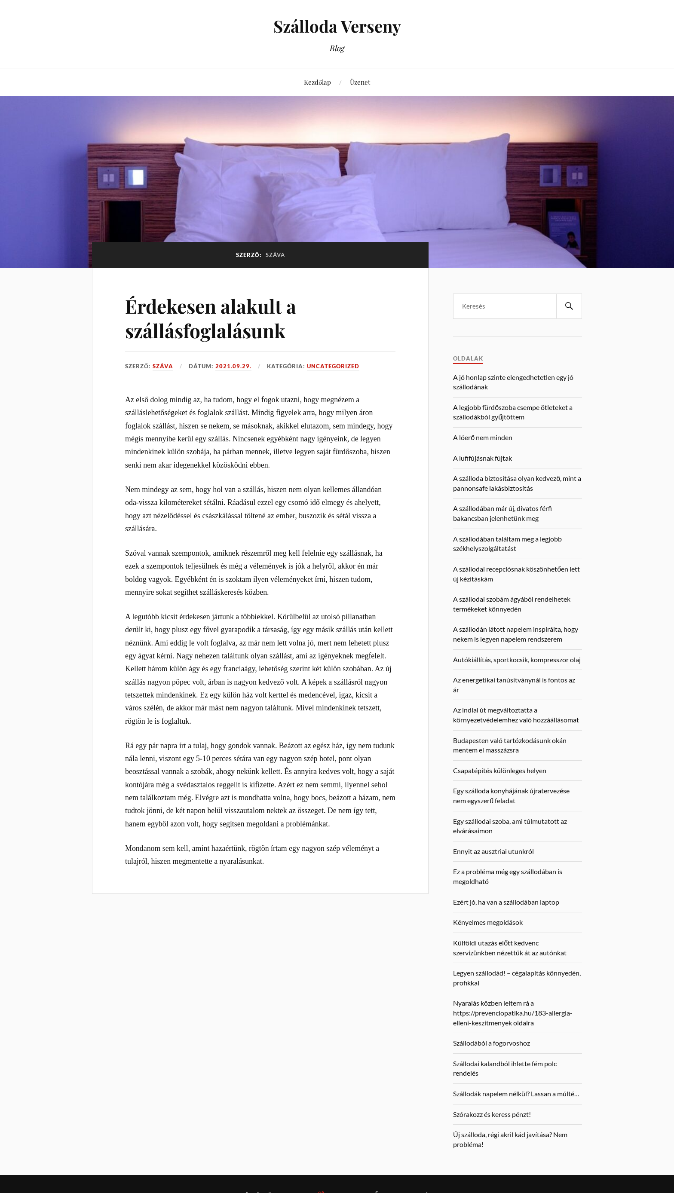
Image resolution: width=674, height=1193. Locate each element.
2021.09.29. (233, 366)
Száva (163, 366)
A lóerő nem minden (482, 437)
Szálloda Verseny (337, 26)
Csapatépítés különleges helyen (499, 770)
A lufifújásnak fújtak (482, 458)
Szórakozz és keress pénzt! (492, 1114)
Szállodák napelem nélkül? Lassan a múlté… (516, 1093)
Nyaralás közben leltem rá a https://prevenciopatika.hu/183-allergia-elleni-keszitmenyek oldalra (513, 1012)
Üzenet (360, 81)
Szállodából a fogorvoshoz (491, 1043)
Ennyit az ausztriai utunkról (493, 851)
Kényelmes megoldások (488, 922)
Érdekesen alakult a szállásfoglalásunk (210, 318)
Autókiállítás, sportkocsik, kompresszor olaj (517, 659)
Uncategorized (333, 366)
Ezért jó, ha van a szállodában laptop (506, 902)
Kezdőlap (317, 81)
